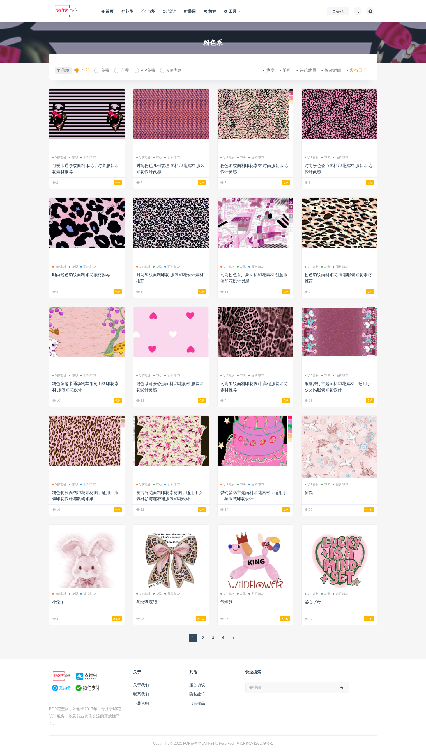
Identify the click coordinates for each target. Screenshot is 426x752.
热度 (265, 70)
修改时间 (331, 70)
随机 (283, 70)
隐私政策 (197, 693)
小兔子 (58, 601)
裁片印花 (340, 484)
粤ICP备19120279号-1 (254, 743)
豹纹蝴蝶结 (146, 601)
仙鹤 (309, 492)
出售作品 (197, 703)
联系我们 (141, 693)
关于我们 (141, 684)
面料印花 (88, 157)
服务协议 (197, 684)
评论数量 (305, 70)
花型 (73, 157)
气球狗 (226, 601)
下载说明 (141, 703)
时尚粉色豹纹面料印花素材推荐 (81, 274)
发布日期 (357, 70)
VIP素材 (59, 157)
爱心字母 (313, 601)
